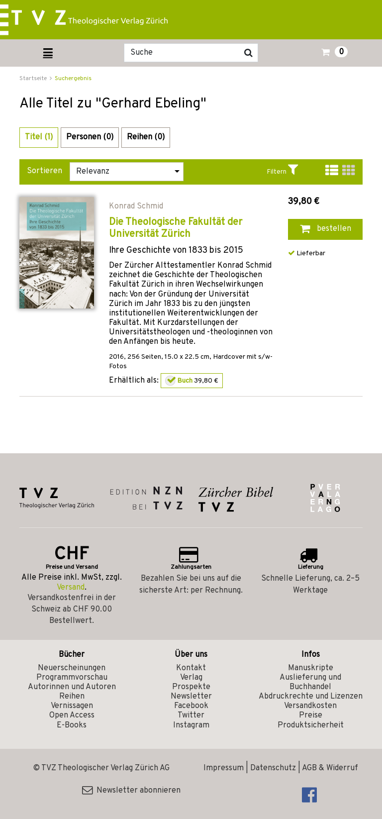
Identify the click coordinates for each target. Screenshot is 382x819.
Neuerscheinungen (71, 668)
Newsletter (191, 697)
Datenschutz (273, 768)
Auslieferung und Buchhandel (310, 682)
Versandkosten (310, 706)
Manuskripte (310, 668)
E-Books (72, 725)
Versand (71, 588)
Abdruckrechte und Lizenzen (311, 697)
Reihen (72, 697)
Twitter (191, 715)
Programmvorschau (71, 678)
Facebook (191, 706)
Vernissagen (72, 706)
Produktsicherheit (311, 725)
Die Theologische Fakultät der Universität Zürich (175, 228)
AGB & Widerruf (330, 768)
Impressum (223, 768)
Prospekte (191, 687)
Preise (310, 715)
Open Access (72, 715)
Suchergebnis (73, 79)
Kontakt (191, 668)
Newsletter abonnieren (131, 791)
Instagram (191, 725)
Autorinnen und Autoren (72, 687)
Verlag (191, 678)
